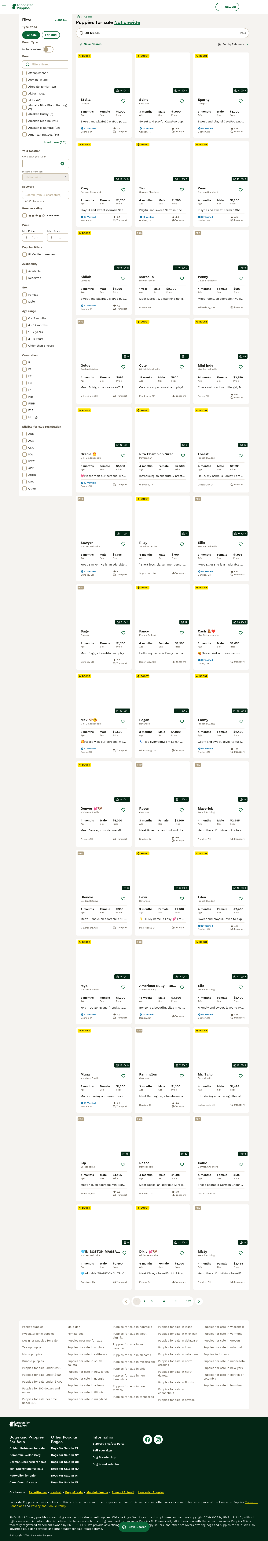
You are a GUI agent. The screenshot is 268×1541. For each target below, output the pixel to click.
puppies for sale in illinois (85, 1392)
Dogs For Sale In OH (65, 1462)
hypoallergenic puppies (38, 1333)
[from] (35, 237)
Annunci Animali (123, 1492)
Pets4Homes (38, 1492)
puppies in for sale (216, 1354)
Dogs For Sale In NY (65, 1455)
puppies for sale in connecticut (171, 1391)
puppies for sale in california (87, 1354)
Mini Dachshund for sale (26, 1468)
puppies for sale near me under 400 (39, 1401)
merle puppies (32, 1354)
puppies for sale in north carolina (175, 1363)
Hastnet (55, 1492)
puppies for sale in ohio (129, 1368)
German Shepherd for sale (27, 1462)
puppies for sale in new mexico (129, 1388)
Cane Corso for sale (23, 1482)
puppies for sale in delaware (178, 1340)
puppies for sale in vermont (223, 1333)
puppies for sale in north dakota (175, 1373)
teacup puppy (31, 1347)
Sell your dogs (102, 1450)
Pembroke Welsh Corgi (25, 1455)
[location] (45, 163)
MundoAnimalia (97, 1492)
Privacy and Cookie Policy (48, 1506)
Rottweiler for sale (22, 1475)
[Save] (123, 101)
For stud (51, 35)
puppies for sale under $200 (41, 1368)
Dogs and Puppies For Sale (26, 1439)
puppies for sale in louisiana (223, 1385)
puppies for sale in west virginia (129, 1335)
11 (176, 1301)
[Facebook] (147, 1439)
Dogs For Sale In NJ (65, 1468)
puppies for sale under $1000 (42, 1381)
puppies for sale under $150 (41, 1375)
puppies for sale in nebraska (132, 1327)
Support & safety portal (109, 1443)
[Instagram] (158, 1439)
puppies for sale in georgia (86, 1378)
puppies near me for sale (85, 1340)
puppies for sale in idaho (175, 1327)
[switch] (48, 49)
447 (188, 1301)
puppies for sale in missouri (223, 1347)
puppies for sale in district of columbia (224, 1376)
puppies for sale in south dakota (85, 1363)
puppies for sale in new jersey (88, 1371)
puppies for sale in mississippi (134, 1362)
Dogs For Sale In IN (64, 1482)
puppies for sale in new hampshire (129, 1377)
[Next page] (199, 1301)
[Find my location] (62, 163)
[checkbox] (24, 73)
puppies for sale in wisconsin (224, 1327)
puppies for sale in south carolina (130, 1346)
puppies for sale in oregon (222, 1340)
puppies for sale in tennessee (133, 1397)
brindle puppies (33, 1361)
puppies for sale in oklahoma (178, 1354)
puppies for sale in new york (223, 1368)
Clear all (61, 19)
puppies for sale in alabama (132, 1355)
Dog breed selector (106, 1464)
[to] (60, 237)
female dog (75, 1333)
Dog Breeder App (104, 1457)
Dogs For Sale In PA (65, 1448)
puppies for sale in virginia (86, 1347)
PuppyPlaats (74, 1492)
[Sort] (233, 44)
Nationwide (127, 22)
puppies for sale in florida (176, 1382)
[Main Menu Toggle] (4, 7)
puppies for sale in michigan (177, 1333)
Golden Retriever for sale (27, 1448)
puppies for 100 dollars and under (41, 1390)
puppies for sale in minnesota (224, 1361)
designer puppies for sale (40, 1340)
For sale (31, 35)
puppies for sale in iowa (174, 1347)
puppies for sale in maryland (87, 1399)
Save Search (90, 44)
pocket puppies (32, 1327)
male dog (74, 1327)
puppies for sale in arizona (86, 1385)
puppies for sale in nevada (176, 1400)
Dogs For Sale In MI (64, 1475)
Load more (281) (55, 142)
